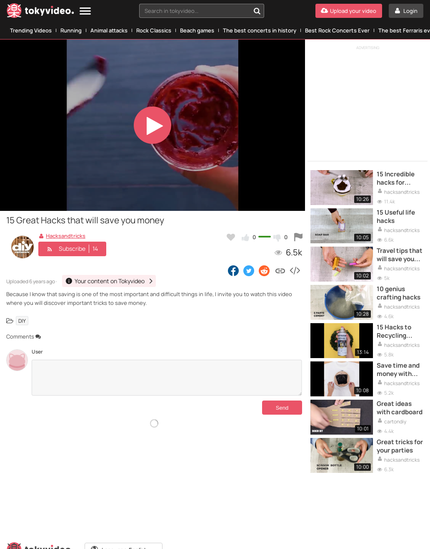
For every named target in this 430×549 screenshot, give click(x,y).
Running (71, 30)
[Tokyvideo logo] (40, 12)
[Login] (406, 11)
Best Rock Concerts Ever (337, 30)
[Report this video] (298, 237)
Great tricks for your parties (400, 446)
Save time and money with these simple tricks (398, 369)
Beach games (197, 30)
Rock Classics (153, 30)
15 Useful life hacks (396, 216)
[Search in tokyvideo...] (257, 11)
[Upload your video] (348, 11)
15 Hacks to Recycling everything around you (394, 331)
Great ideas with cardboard (399, 408)
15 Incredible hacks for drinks (396, 178)
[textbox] (195, 10)
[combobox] (201, 11)
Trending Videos (31, 30)
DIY (22, 320)
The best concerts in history (259, 30)
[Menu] (85, 11)
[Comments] (167, 378)
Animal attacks (109, 30)
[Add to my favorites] (231, 237)
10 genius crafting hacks (398, 293)
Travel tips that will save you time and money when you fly (399, 255)
